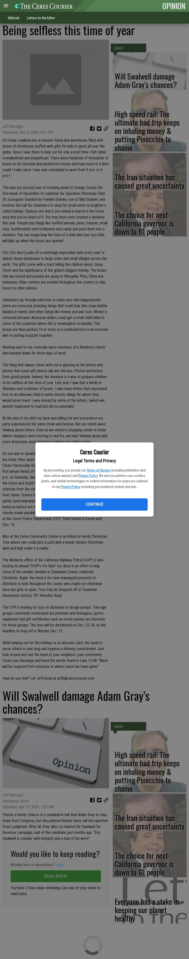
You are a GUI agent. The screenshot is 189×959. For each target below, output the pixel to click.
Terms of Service (98, 470)
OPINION (173, 5)
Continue (94, 504)
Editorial (13, 17)
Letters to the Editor (41, 17)
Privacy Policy (87, 476)
